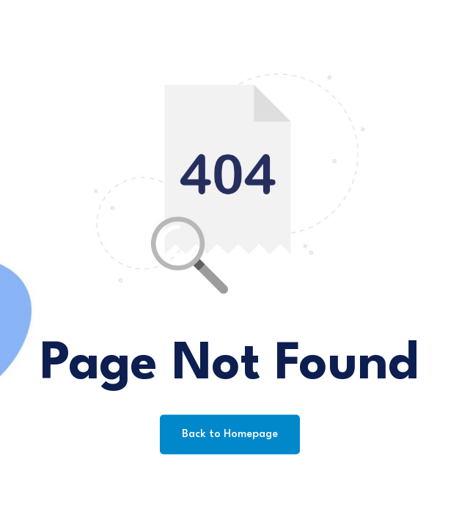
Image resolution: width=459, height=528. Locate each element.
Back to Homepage (230, 434)
